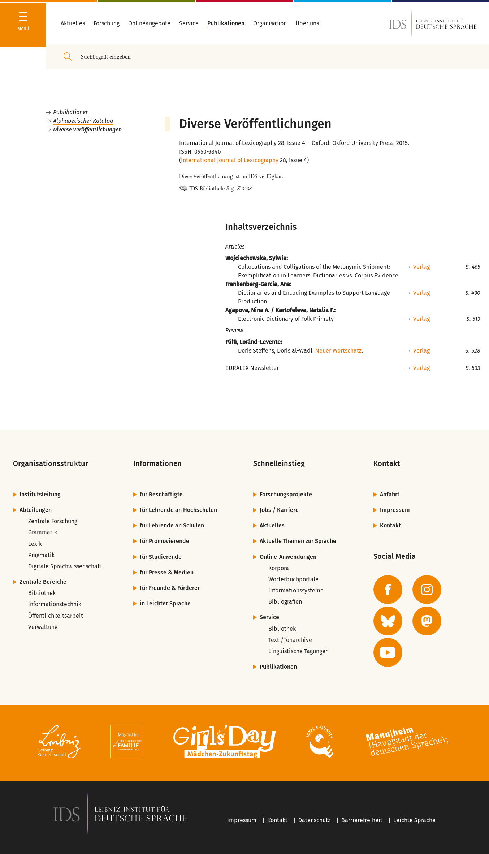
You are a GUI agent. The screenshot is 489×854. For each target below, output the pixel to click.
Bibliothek (42, 593)
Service (269, 617)
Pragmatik (41, 555)
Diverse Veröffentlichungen (87, 129)
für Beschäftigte (161, 494)
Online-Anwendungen (288, 556)
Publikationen (71, 112)
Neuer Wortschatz (338, 350)
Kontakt (390, 525)
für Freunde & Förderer (170, 588)
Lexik (35, 543)
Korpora (278, 568)
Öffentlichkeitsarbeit (55, 615)
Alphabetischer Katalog (83, 120)
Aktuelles (272, 525)
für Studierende (161, 556)
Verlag (421, 266)
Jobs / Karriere (279, 509)
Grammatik (42, 532)
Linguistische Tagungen (298, 651)
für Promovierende (164, 541)
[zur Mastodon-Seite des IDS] (426, 621)
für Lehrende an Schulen (172, 525)
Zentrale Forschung (52, 521)
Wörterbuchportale (293, 579)
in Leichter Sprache (165, 603)
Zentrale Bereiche (43, 581)
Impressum (395, 509)
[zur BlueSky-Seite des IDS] (387, 621)
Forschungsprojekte (286, 494)
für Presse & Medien (167, 572)
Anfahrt (389, 494)
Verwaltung (42, 627)
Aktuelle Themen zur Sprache (298, 541)
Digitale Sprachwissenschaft (64, 566)
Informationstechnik (54, 604)
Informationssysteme (296, 590)
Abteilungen (36, 509)
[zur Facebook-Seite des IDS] (387, 589)
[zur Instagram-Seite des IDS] (426, 589)
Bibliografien (285, 601)
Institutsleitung (40, 494)
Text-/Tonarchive (290, 640)
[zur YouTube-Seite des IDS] (387, 652)
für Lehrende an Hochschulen (178, 509)
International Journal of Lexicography (229, 160)
